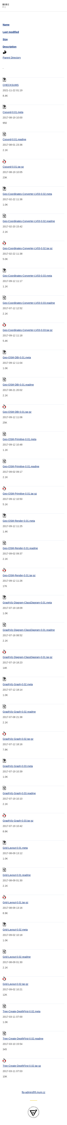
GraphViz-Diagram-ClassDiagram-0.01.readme (29, 630)
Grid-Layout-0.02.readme (17, 956)
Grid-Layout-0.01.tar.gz (15, 902)
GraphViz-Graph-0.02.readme (19, 711)
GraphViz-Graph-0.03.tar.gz (18, 820)
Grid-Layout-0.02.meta (15, 929)
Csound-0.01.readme (14, 139)
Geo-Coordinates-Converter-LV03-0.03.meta (27, 275)
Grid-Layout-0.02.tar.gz (15, 984)
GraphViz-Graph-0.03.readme (19, 793)
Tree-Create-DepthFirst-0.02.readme (23, 1038)
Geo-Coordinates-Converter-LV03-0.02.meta (27, 194)
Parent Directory (12, 57)
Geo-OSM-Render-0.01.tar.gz (19, 575)
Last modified (11, 32)
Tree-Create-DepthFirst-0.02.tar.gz (22, 1065)
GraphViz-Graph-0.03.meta (18, 766)
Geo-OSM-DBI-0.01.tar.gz (17, 411)
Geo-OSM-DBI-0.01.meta (17, 357)
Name (6, 24)
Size (5, 39)
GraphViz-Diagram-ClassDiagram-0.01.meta (27, 602)
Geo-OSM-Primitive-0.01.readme (21, 466)
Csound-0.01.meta (13, 112)
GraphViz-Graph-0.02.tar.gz (18, 738)
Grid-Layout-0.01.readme (17, 875)
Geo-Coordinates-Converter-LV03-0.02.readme (29, 221)
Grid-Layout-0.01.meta (15, 847)
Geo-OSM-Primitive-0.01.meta (19, 439)
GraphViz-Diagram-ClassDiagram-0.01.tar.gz (27, 657)
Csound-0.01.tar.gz (13, 166)
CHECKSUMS (11, 85)
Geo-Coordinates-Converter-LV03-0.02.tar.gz (28, 248)
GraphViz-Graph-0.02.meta (18, 684)
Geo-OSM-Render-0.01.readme (20, 548)
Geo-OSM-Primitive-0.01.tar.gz (20, 493)
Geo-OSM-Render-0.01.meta (19, 520)
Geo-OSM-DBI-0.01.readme (18, 384)
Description (9, 46)
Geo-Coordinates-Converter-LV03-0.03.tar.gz (28, 330)
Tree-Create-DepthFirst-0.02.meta (21, 1011)
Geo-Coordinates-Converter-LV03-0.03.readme (29, 302)
